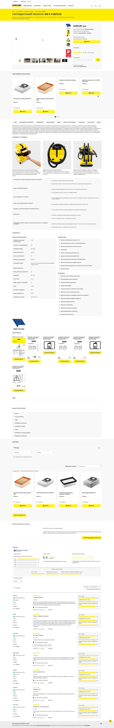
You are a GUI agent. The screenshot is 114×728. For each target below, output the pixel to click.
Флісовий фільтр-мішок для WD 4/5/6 (22, 98)
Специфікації (39, 122)
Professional (37, 5)
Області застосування (69, 122)
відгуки (99, 122)
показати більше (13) (19, 515)
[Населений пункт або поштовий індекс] (84, 59)
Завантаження (50, 122)
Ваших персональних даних (43, 725)
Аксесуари (81, 122)
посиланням (87, 725)
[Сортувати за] (89, 466)
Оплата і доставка (89, 29)
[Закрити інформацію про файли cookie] (101, 723)
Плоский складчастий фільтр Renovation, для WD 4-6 (66, 493)
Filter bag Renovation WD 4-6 (89, 492)
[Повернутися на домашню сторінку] (17, 5)
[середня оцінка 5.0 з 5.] (79, 53)
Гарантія (89, 33)
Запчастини (91, 122)
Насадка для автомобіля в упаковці (67, 80)
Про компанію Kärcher (60, 5)
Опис (15, 122)
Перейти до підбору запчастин (92, 537)
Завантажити (19, 359)
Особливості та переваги (26, 122)
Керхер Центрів (82, 33)
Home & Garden (28, 5)
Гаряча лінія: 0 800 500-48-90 (79, 66)
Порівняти (76, 47)
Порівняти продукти (71, 466)
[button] (16, 39)
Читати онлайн (49, 352)
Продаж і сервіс (47, 5)
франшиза (71, 5)
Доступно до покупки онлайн (23, 457)
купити (87, 41)
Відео (58, 122)
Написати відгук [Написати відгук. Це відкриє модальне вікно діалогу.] (90, 52)
